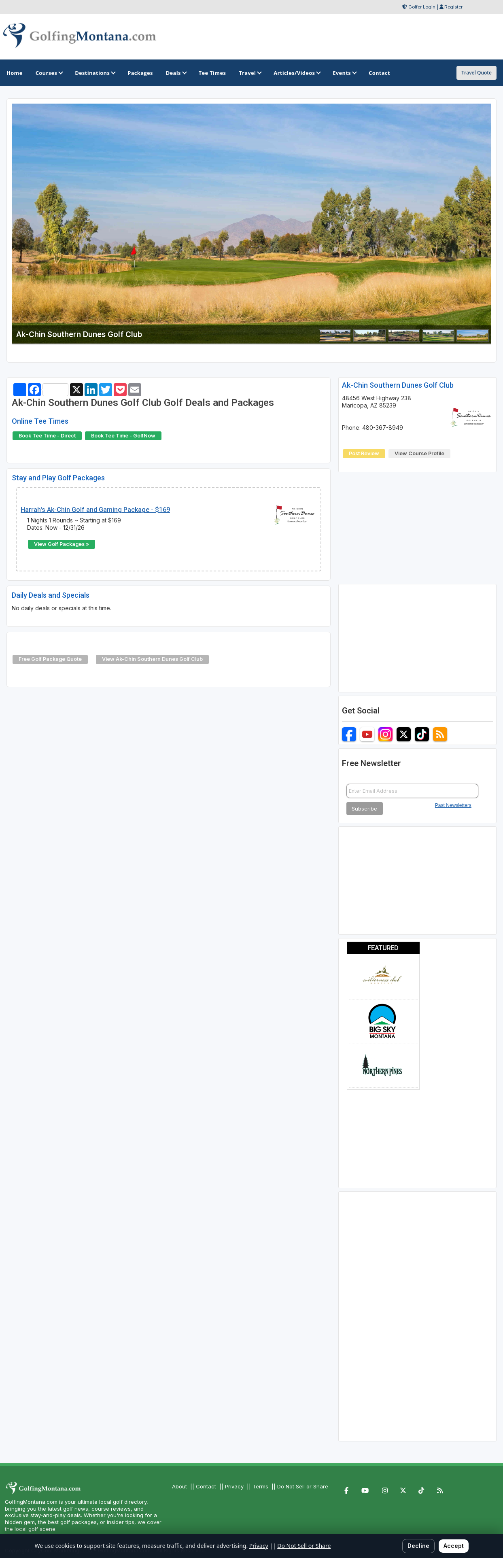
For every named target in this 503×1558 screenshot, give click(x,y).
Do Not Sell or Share (302, 1486)
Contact (206, 1486)
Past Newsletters (453, 805)
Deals (176, 72)
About (179, 1486)
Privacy (234, 1486)
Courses (49, 72)
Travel (250, 72)
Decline (418, 1545)
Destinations (95, 72)
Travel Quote (476, 72)
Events (344, 72)
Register (453, 7)
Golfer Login (421, 7)
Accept (454, 1545)
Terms (260, 1486)
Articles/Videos (297, 72)
